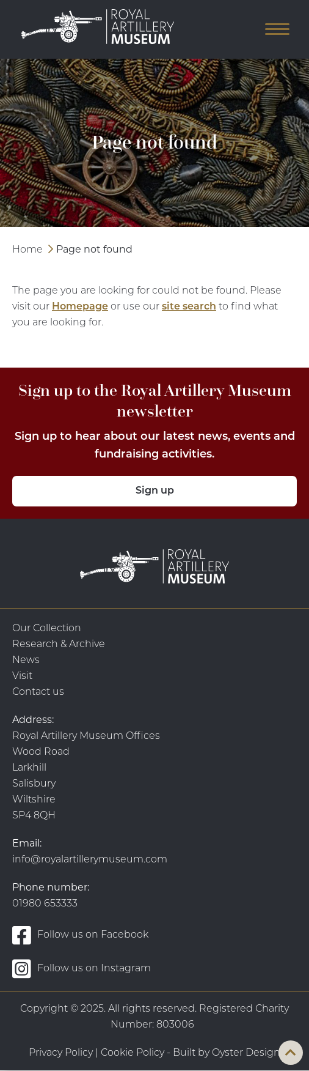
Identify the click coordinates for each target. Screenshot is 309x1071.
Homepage (80, 307)
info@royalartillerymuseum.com (89, 860)
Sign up (155, 491)
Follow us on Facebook (80, 935)
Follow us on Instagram (81, 968)
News (26, 660)
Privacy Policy (61, 1053)
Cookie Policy (132, 1053)
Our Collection (46, 629)
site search (189, 307)
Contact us (38, 692)
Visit (22, 676)
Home (27, 250)
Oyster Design (246, 1053)
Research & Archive (58, 645)
